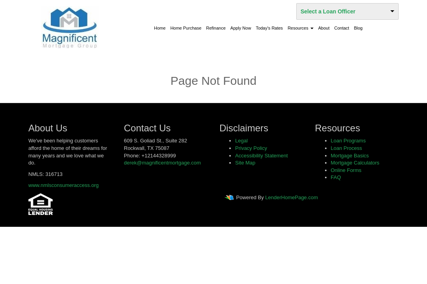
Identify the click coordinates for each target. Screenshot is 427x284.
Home (159, 28)
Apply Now (240, 28)
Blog (358, 28)
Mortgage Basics (350, 156)
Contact (341, 28)
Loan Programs (348, 141)
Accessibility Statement (261, 156)
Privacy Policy (251, 148)
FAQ (336, 177)
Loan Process (346, 148)
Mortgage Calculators (355, 163)
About (324, 28)
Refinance (216, 28)
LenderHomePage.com (291, 197)
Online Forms (346, 170)
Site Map (245, 163)
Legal (241, 141)
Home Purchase (185, 28)
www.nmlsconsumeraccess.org (63, 185)
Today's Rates (269, 28)
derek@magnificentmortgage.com (162, 163)
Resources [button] (301, 28)
